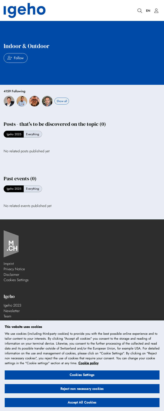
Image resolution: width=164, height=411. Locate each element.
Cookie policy (88, 365)
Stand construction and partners (27, 321)
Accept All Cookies (82, 404)
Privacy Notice (14, 269)
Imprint (9, 263)
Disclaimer (11, 274)
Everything (32, 134)
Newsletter (12, 310)
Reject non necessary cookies (82, 390)
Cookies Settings (16, 279)
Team (7, 316)
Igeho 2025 (14, 134)
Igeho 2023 (12, 305)
